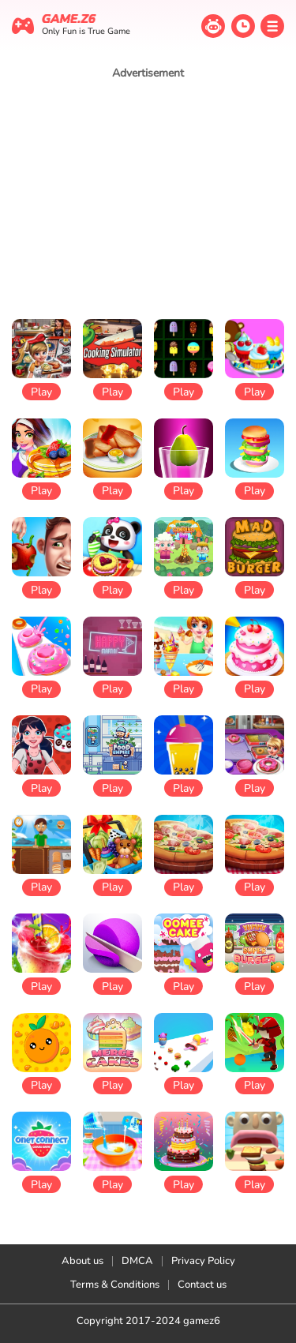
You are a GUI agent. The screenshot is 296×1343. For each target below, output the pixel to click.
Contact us (202, 1284)
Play (41, 392)
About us (82, 1261)
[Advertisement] (148, 198)
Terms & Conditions (114, 1284)
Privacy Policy (203, 1261)
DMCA (137, 1261)
